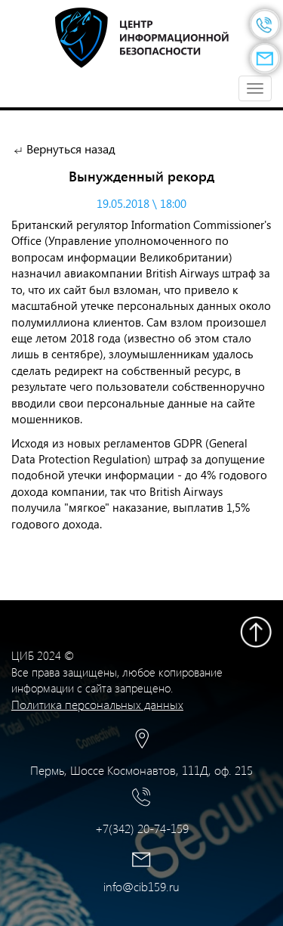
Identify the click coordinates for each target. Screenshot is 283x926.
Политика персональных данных (97, 704)
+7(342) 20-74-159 (142, 828)
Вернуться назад (70, 148)
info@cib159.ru (141, 886)
